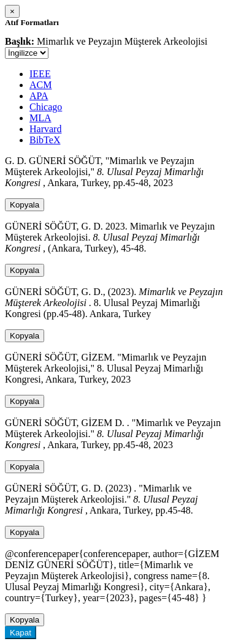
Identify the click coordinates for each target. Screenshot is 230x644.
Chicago (45, 107)
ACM (40, 85)
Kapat (20, 632)
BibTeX (44, 140)
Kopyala (24, 204)
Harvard (45, 129)
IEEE (40, 74)
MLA (40, 118)
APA (38, 96)
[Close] (12, 11)
